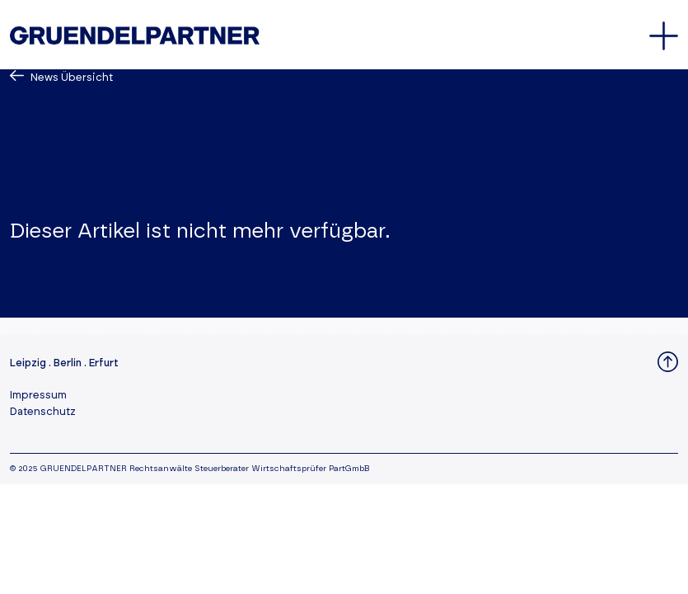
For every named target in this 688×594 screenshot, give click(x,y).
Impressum (38, 395)
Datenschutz (43, 412)
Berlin (68, 363)
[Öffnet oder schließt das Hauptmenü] (663, 35)
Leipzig (28, 363)
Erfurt (104, 363)
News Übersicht (70, 78)
